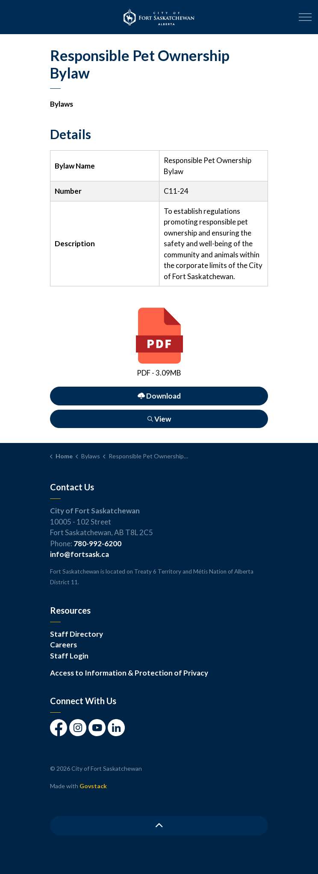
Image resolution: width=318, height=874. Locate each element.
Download (159, 396)
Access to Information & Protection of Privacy (129, 672)
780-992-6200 (97, 543)
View (159, 419)
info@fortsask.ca (79, 554)
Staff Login (69, 655)
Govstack (93, 786)
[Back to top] (159, 825)
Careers (63, 644)
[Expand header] (305, 17)
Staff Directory (76, 633)
